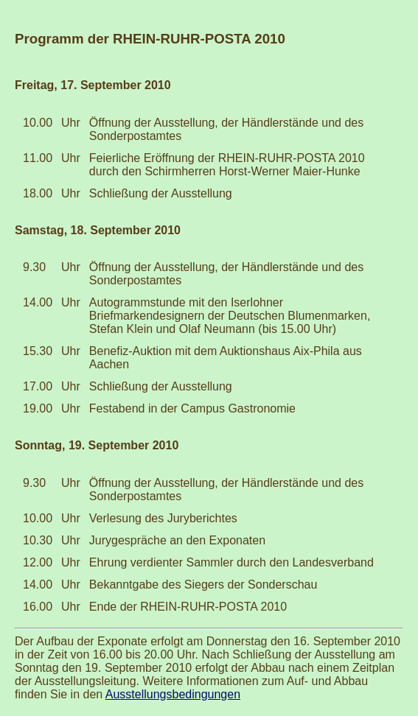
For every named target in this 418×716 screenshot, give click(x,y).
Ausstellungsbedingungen (172, 694)
